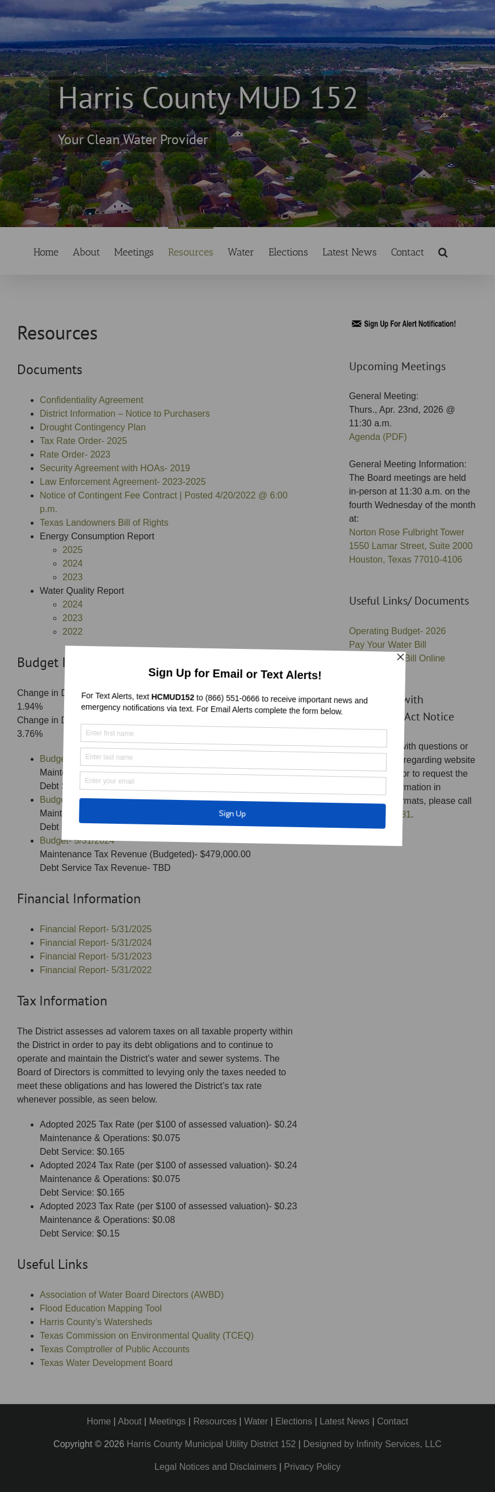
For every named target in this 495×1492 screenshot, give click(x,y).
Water (256, 1421)
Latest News (345, 1421)
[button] (443, 251)
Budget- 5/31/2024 (77, 840)
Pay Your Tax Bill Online (397, 658)
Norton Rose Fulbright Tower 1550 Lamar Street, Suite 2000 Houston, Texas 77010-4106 (411, 545)
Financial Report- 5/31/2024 (96, 943)
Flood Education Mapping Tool (101, 1308)
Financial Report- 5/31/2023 (96, 956)
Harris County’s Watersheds (96, 1322)
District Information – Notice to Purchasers (125, 413)
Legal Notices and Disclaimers (215, 1467)
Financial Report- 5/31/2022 (96, 970)
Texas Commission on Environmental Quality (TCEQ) (147, 1335)
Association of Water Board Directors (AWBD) (132, 1295)
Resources (214, 1421)
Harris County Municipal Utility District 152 (211, 1444)
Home (99, 1421)
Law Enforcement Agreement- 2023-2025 (123, 482)
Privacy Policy (312, 1467)
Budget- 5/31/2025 (77, 799)
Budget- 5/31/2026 (77, 759)
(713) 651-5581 (380, 814)
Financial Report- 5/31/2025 (96, 929)
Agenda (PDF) (378, 437)
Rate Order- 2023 (75, 454)
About (130, 1421)
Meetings (167, 1421)
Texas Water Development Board (106, 1363)
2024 (72, 563)
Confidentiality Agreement (91, 400)
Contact (392, 1421)
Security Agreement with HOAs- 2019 (115, 468)
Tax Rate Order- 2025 (83, 441)
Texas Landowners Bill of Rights (104, 522)
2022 (72, 631)
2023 (72, 577)
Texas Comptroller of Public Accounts (115, 1349)
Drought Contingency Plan (93, 427)
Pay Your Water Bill (387, 644)
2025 (72, 550)
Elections (293, 1421)
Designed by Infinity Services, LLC (372, 1444)
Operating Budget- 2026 (397, 631)
